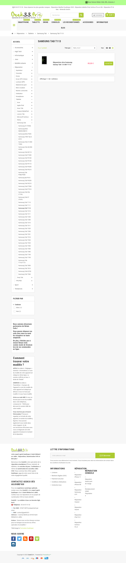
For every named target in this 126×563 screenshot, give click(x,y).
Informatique (102, 22)
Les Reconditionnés (72, 21)
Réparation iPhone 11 (78, 476)
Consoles (56, 21)
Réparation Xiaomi (78, 508)
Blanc (19, 307)
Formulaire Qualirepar (27, 528)
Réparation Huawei (78, 501)
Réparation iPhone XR (78, 483)
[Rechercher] (67, 15)
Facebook (13, 538)
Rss (25, 538)
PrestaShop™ (47, 555)
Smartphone (24, 21)
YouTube (31, 538)
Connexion (98, 15)
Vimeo (37, 538)
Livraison (54, 472)
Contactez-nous (57, 485)
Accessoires (88, 22)
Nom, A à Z (76, 48)
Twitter (19, 538)
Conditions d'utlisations (59, 482)
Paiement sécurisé (57, 479)
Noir (18, 311)
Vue (102, 48)
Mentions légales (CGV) (59, 475)
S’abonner (105, 455)
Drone (46, 21)
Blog (63, 28)
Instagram (13, 544)
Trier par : (68, 48)
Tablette (36, 21)
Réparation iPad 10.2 (78, 516)
